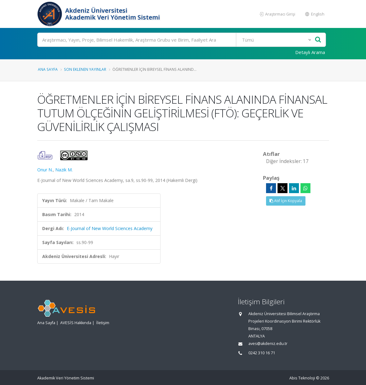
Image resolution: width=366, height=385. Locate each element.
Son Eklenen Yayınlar (85, 69)
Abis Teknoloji (302, 378)
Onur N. (45, 170)
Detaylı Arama (310, 52)
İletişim (102, 322)
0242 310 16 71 (261, 353)
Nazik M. (64, 170)
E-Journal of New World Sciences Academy (109, 228)
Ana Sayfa (48, 69)
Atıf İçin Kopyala (285, 200)
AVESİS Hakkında (75, 322)
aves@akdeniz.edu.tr (267, 343)
